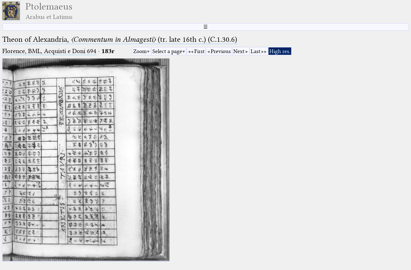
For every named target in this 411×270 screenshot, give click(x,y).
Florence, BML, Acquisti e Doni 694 (49, 51)
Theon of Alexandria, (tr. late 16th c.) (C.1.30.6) (119, 39)
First (199, 51)
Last (255, 51)
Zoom (140, 51)
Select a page (167, 51)
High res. (279, 51)
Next (238, 51)
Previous (221, 51)
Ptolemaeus (49, 11)
